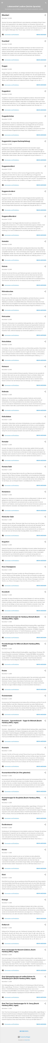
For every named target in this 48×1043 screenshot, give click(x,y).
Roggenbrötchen (8, 116)
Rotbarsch (5, 925)
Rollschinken (6, 416)
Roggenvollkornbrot (9, 216)
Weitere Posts (24, 1031)
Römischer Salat (8, 517)
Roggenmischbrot (8, 166)
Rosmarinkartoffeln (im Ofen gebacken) (16, 773)
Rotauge (5, 900)
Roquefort (5, 542)
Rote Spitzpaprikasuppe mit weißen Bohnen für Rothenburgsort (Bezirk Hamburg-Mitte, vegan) (19, 977)
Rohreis (4, 266)
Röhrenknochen (7, 291)
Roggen (4, 66)
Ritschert (5, 15)
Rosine (4, 671)
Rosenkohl (5, 592)
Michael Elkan (27, 1040)
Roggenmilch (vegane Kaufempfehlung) (16, 141)
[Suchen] (46, 3)
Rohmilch (5, 241)
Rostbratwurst (7, 824)
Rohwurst (5, 366)
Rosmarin (5, 748)
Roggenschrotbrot (8, 191)
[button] (45, 15)
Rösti (4, 875)
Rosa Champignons (9, 567)
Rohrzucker (6, 316)
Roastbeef (5, 41)
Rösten (4, 850)
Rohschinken (6, 341)
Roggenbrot (6, 91)
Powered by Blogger (24, 1037)
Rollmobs (5, 391)
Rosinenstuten (7, 696)
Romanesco (6, 492)
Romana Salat (7, 467)
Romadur (5, 442)
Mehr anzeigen (41, 34)
